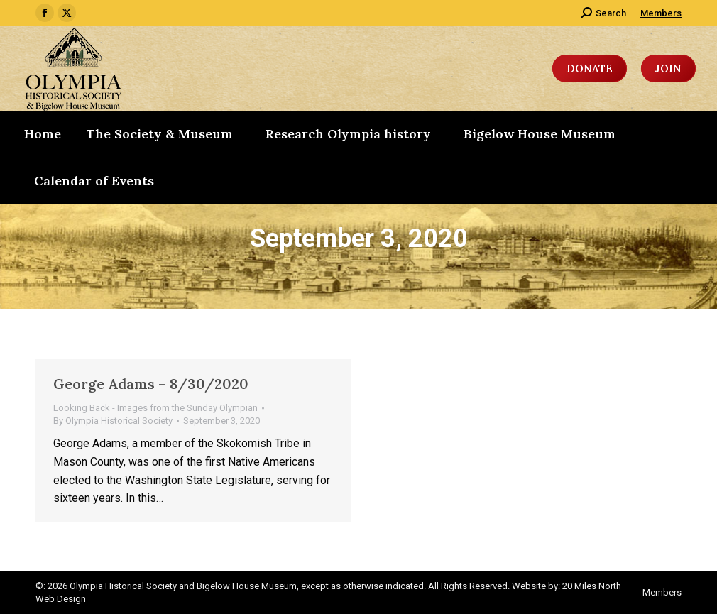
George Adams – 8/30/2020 (150, 384)
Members (661, 13)
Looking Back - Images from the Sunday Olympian (155, 407)
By (113, 420)
